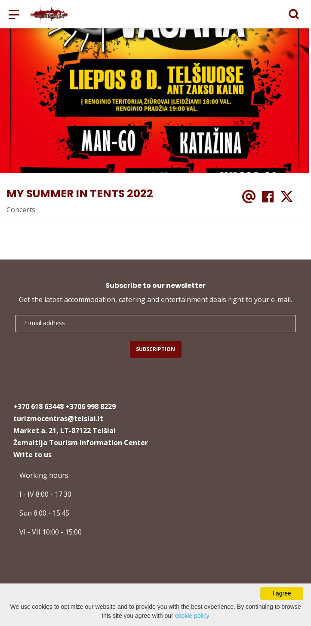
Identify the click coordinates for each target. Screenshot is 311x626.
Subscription (155, 349)
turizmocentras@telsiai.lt (58, 418)
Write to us (32, 454)
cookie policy (192, 615)
